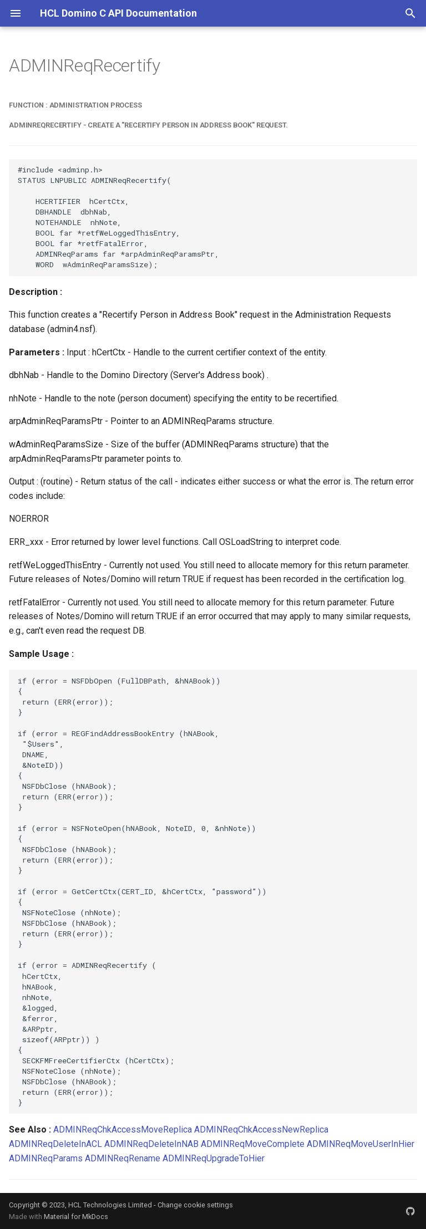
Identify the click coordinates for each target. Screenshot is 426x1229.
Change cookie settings (195, 1205)
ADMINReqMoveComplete (253, 1144)
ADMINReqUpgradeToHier (214, 1158)
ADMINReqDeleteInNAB (151, 1144)
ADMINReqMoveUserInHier (360, 1144)
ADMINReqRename (122, 1158)
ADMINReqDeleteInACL (55, 1144)
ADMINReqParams (46, 1158)
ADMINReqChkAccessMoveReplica (122, 1129)
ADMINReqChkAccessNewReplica (261, 1129)
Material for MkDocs (76, 1216)
